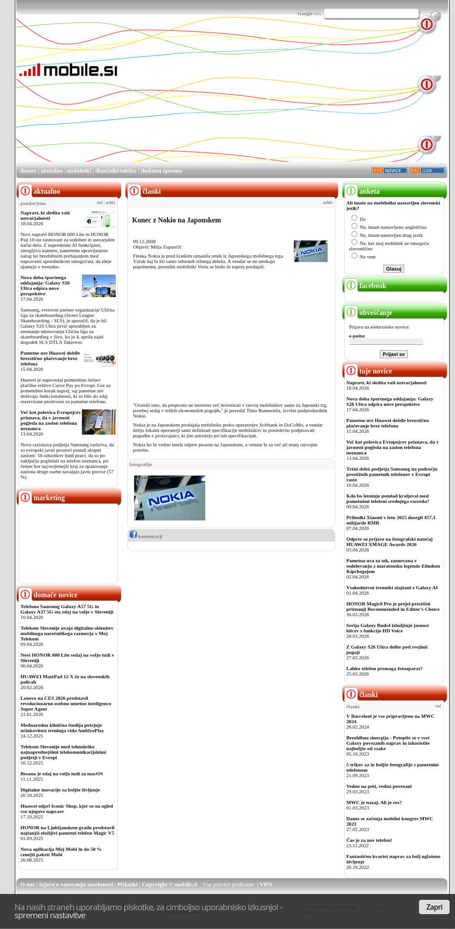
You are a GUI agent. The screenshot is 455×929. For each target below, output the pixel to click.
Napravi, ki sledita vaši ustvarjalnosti (45, 215)
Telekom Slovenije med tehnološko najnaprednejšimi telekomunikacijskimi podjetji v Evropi (63, 752)
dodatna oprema (161, 170)
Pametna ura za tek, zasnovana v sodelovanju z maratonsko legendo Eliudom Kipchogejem (393, 566)
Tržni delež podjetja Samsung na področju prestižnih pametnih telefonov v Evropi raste (392, 474)
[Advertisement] (209, 98)
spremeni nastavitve (50, 914)
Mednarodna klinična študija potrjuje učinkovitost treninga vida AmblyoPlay (62, 727)
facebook (365, 285)
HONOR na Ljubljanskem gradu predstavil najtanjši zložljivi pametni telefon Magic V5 (68, 830)
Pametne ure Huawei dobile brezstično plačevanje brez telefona (50, 358)
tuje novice (368, 371)
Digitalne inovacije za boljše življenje (60, 789)
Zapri (434, 907)
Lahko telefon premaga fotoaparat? (385, 668)
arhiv (111, 202)
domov (28, 170)
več (100, 202)
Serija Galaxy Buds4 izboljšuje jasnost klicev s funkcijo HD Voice (388, 627)
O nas (27, 884)
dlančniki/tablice (115, 170)
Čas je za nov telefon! (369, 840)
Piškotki (127, 884)
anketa (362, 191)
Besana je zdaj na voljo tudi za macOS (62, 773)
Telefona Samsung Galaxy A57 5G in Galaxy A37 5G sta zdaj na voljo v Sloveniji (67, 609)
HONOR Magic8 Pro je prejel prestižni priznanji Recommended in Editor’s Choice (393, 606)
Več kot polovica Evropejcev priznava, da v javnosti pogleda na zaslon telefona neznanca (51, 420)
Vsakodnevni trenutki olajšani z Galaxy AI (392, 587)
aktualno (52, 170)
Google (305, 13)
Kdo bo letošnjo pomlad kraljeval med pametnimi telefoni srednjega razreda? (388, 498)
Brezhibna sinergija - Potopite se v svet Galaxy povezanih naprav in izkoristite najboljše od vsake (388, 743)
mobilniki (79, 170)
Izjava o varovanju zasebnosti (76, 884)
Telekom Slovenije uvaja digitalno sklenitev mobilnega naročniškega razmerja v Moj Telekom (67, 633)
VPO (266, 884)
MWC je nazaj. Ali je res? (374, 802)
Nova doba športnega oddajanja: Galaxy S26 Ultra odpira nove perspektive (45, 285)
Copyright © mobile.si (169, 884)
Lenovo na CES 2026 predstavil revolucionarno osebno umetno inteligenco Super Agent (66, 703)
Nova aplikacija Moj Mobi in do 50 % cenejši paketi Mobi (61, 851)
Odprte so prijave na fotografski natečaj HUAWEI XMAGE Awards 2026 (390, 541)
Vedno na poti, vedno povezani (379, 786)
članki (361, 694)
